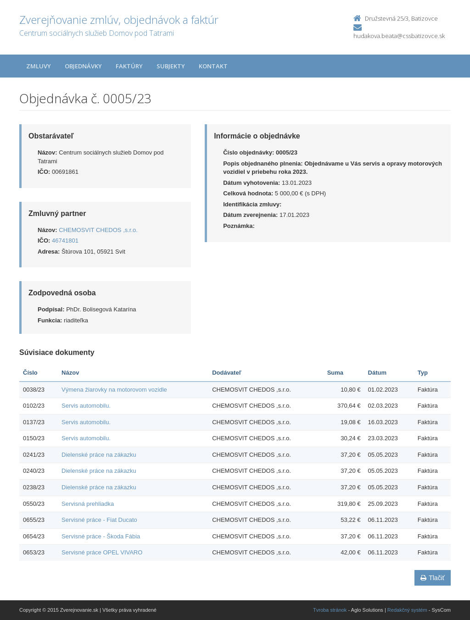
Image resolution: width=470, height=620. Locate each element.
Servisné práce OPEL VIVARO (102, 552)
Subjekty (171, 66)
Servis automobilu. (86, 405)
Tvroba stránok (330, 610)
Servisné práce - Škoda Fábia (101, 536)
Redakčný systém (407, 610)
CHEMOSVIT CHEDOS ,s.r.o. (98, 230)
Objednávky (83, 66)
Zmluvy (38, 66)
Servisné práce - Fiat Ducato (99, 519)
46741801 (65, 240)
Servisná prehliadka (88, 503)
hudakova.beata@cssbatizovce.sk (399, 36)
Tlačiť (432, 577)
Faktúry (129, 66)
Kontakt (213, 66)
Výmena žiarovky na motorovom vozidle (114, 389)
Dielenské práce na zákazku (99, 454)
